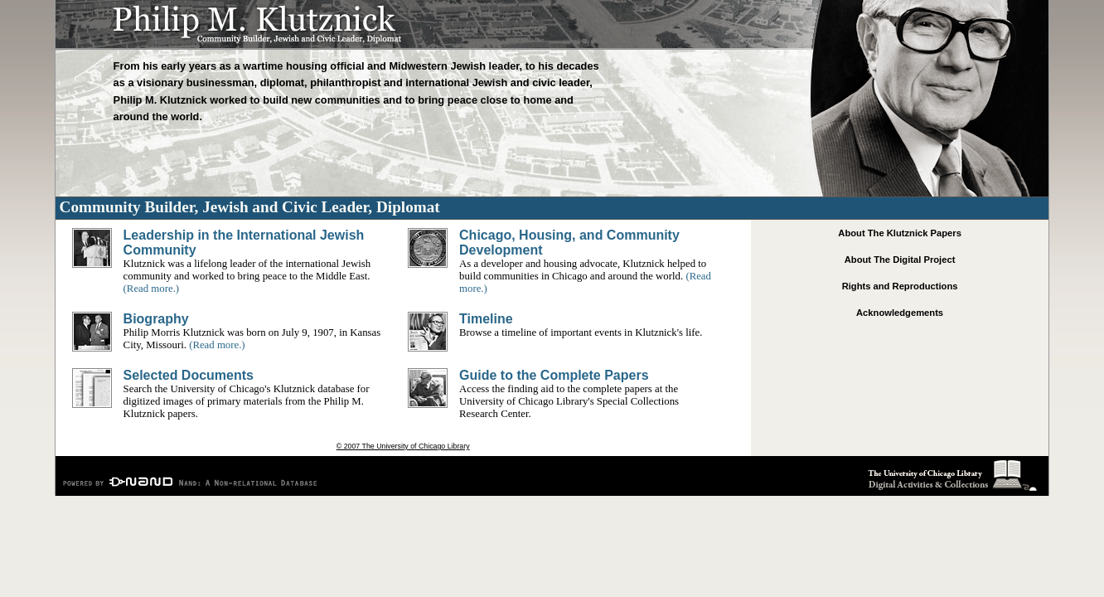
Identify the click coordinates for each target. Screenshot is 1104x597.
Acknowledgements (899, 313)
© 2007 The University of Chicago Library (403, 446)
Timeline (486, 319)
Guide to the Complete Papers (553, 375)
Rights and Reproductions (900, 286)
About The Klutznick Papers (899, 233)
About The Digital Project (900, 260)
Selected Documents (188, 375)
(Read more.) (151, 288)
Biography (156, 319)
